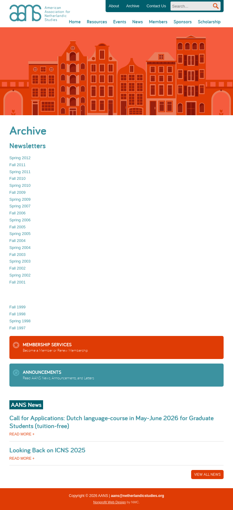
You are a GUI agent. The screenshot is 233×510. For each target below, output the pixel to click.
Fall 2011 (17, 165)
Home (75, 21)
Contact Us (156, 6)
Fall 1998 (17, 314)
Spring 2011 (20, 171)
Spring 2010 (20, 185)
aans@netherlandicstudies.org (137, 496)
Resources (97, 21)
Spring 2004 (20, 247)
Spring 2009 (20, 199)
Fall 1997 (17, 328)
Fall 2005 (17, 227)
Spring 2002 (20, 275)
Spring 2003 (20, 261)
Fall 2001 (17, 282)
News (137, 21)
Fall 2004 (17, 240)
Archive (132, 6)
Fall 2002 (17, 268)
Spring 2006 (20, 220)
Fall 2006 (17, 213)
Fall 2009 (17, 192)
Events (119, 21)
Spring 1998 (20, 321)
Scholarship (209, 21)
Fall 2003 (17, 254)
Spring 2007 (20, 206)
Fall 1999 (17, 307)
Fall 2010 (17, 178)
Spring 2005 (20, 233)
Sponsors (183, 21)
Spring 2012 (20, 158)
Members (158, 21)
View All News (207, 474)
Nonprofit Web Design (109, 502)
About (114, 6)
